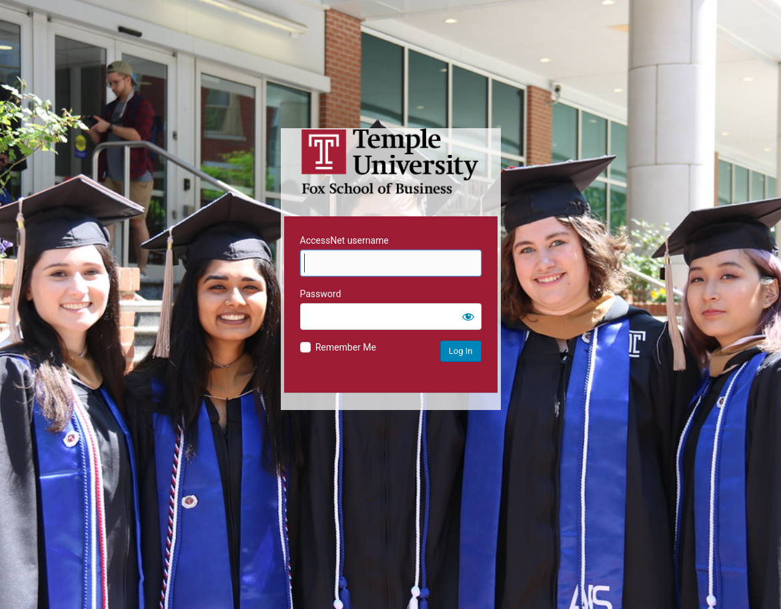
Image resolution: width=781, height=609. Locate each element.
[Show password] (468, 316)
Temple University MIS (391, 161)
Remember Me (345, 347)
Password (320, 293)
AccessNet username (344, 240)
